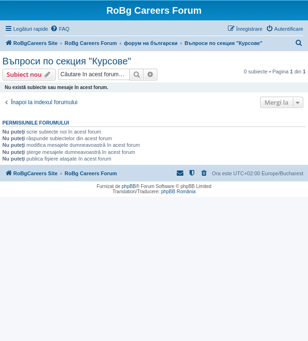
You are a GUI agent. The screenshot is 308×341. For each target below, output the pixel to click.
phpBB (129, 186)
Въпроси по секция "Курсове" (66, 61)
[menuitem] (59, 29)
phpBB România (178, 191)
